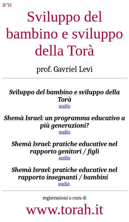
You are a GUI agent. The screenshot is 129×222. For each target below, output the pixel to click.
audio (64, 106)
